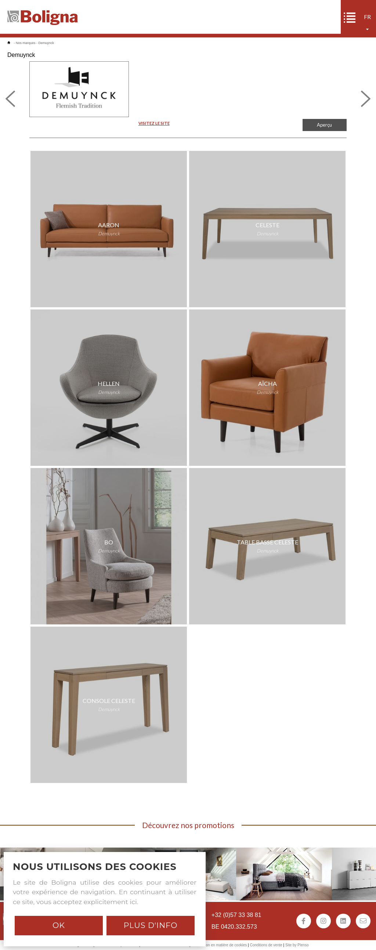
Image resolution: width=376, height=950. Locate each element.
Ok (59, 925)
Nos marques (26, 43)
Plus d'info (150, 925)
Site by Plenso (297, 945)
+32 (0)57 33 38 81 (236, 915)
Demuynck (46, 43)
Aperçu (324, 125)
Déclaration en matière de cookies (219, 945)
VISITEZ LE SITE (154, 123)
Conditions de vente (266, 945)
